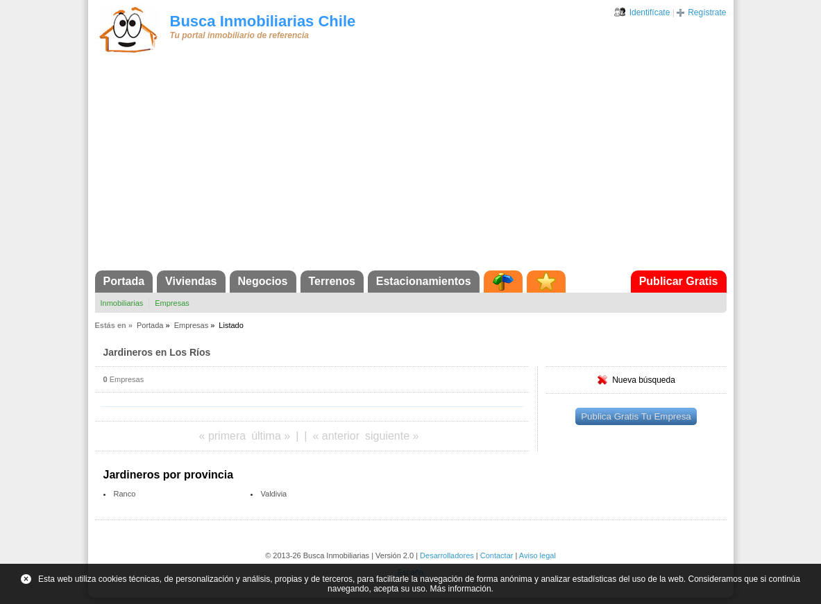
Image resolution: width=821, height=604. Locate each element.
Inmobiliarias (122, 303)
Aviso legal (537, 555)
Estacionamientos (423, 281)
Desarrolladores (447, 555)
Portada (124, 281)
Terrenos (332, 281)
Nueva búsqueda (643, 380)
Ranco (125, 494)
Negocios (263, 281)
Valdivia (274, 494)
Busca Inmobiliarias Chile (263, 21)
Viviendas (191, 281)
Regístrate (707, 12)
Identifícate (649, 12)
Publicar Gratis (678, 281)
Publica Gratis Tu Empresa (636, 416)
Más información (460, 589)
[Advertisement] (411, 166)
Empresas (172, 303)
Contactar (497, 555)
